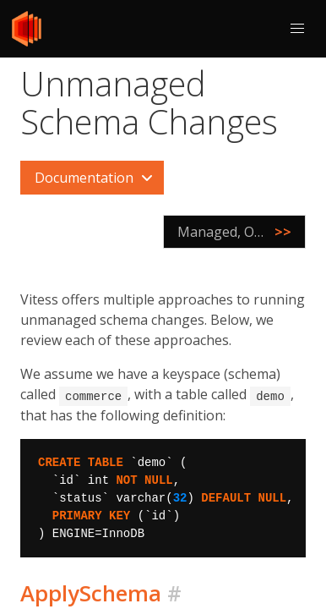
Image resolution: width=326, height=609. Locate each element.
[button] (297, 29)
